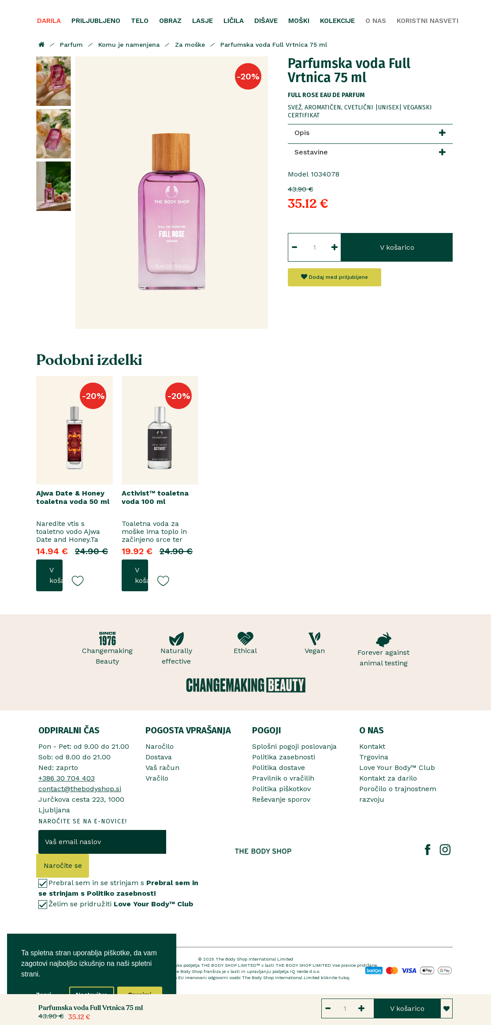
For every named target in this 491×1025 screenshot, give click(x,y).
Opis (301, 132)
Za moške (190, 44)
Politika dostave (278, 767)
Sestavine (311, 152)
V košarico (397, 247)
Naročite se (63, 865)
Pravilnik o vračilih (283, 778)
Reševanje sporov (281, 799)
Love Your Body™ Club (397, 767)
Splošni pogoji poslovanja (294, 746)
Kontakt (372, 746)
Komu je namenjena (129, 44)
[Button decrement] (294, 247)
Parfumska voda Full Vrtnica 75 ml (273, 44)
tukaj (344, 977)
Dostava (158, 757)
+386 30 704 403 (66, 778)
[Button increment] (335, 247)
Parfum (71, 44)
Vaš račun (162, 767)
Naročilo (159, 746)
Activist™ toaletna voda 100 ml (155, 497)
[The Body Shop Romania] (263, 851)
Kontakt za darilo (388, 778)
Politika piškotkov (281, 789)
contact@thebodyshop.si (79, 789)
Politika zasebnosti (283, 757)
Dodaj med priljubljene (334, 277)
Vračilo (156, 778)
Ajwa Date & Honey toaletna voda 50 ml (72, 497)
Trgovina (373, 757)
